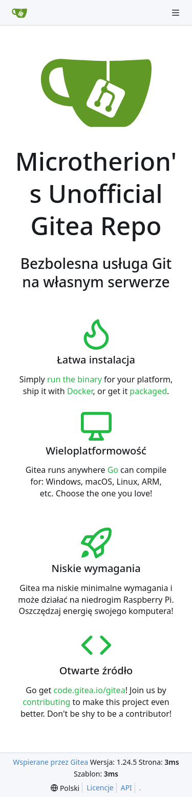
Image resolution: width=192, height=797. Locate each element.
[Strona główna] (19, 13)
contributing (46, 702)
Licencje (100, 787)
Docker (80, 391)
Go (113, 469)
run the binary (74, 379)
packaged (148, 391)
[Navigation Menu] (176, 12)
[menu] (65, 788)
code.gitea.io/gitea (89, 690)
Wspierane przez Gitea (50, 762)
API (126, 787)
